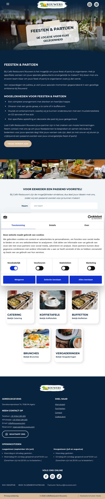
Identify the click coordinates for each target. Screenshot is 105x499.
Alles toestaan (86, 279)
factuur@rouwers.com (66, 485)
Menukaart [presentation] (60, 404)
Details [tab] (52, 225)
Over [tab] (86, 225)
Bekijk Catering (14, 318)
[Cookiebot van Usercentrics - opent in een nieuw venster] (90, 217)
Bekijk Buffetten (79, 318)
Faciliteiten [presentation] (60, 408)
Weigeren (19, 279)
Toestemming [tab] (18, 225)
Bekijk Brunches (31, 357)
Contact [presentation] (58, 412)
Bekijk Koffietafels (48, 318)
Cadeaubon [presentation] (60, 417)
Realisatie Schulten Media (89, 496)
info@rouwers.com (16, 423)
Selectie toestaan (52, 279)
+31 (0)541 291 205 (18, 416)
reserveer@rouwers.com (24, 427)
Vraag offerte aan (18, 144)
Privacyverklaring (11, 496)
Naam (25, 206)
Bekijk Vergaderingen (66, 357)
